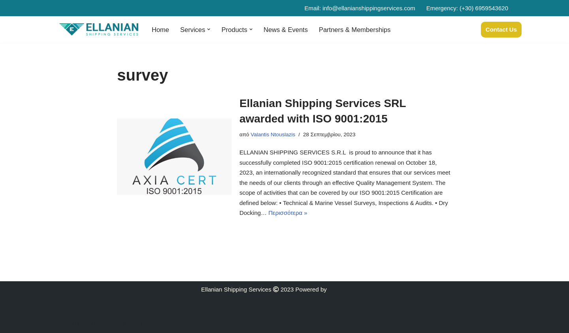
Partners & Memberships (355, 29)
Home (160, 29)
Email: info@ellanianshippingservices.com (359, 8)
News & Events (286, 29)
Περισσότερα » (287, 212)
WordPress (140, 323)
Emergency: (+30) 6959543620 (467, 8)
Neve (66, 323)
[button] (208, 29)
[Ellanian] (98, 29)
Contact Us (501, 29)
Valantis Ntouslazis (273, 134)
